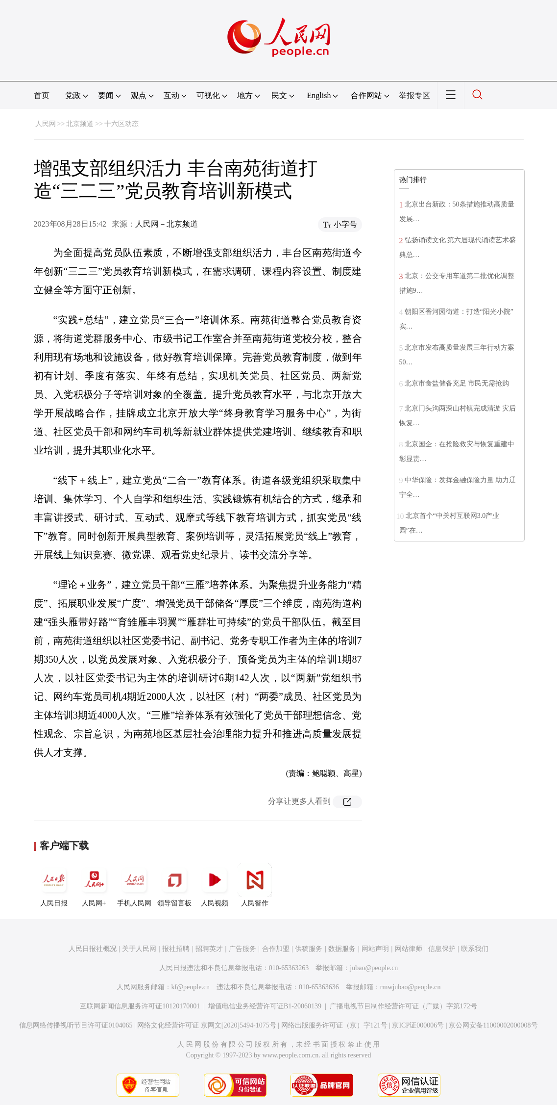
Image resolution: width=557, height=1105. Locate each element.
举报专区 (414, 95)
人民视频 (214, 885)
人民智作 (255, 885)
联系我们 (474, 948)
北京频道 (80, 124)
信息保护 (442, 948)
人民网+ (94, 885)
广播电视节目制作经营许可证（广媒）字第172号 (403, 1006)
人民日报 (54, 885)
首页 (41, 95)
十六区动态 (121, 124)
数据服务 (342, 948)
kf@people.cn (190, 987)
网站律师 (408, 948)
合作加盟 (276, 948)
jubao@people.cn (374, 968)
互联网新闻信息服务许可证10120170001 (140, 1006)
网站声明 (375, 948)
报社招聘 (176, 948)
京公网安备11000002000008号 (493, 1025)
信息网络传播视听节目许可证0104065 (75, 1025)
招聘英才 (209, 948)
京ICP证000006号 (418, 1025)
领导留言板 (174, 885)
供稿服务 (308, 948)
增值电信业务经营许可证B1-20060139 (264, 1006)
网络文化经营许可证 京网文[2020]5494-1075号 (206, 1025)
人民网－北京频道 (166, 224)
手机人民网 (134, 885)
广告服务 (242, 948)
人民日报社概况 (93, 948)
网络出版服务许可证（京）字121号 (334, 1025)
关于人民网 (139, 948)
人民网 (45, 124)
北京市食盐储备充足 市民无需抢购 (457, 383)
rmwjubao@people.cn (410, 987)
